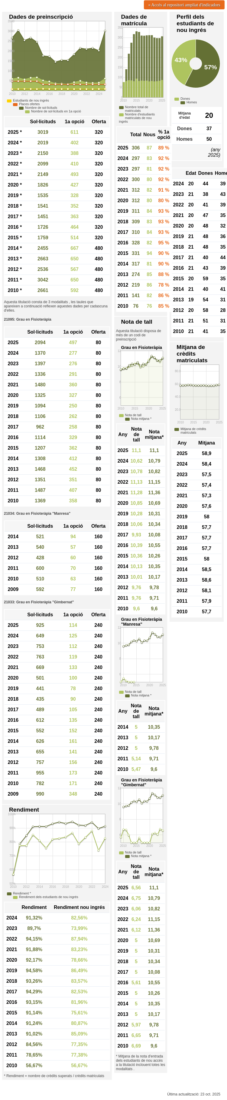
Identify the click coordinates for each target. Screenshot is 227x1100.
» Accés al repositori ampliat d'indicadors (184, 4)
